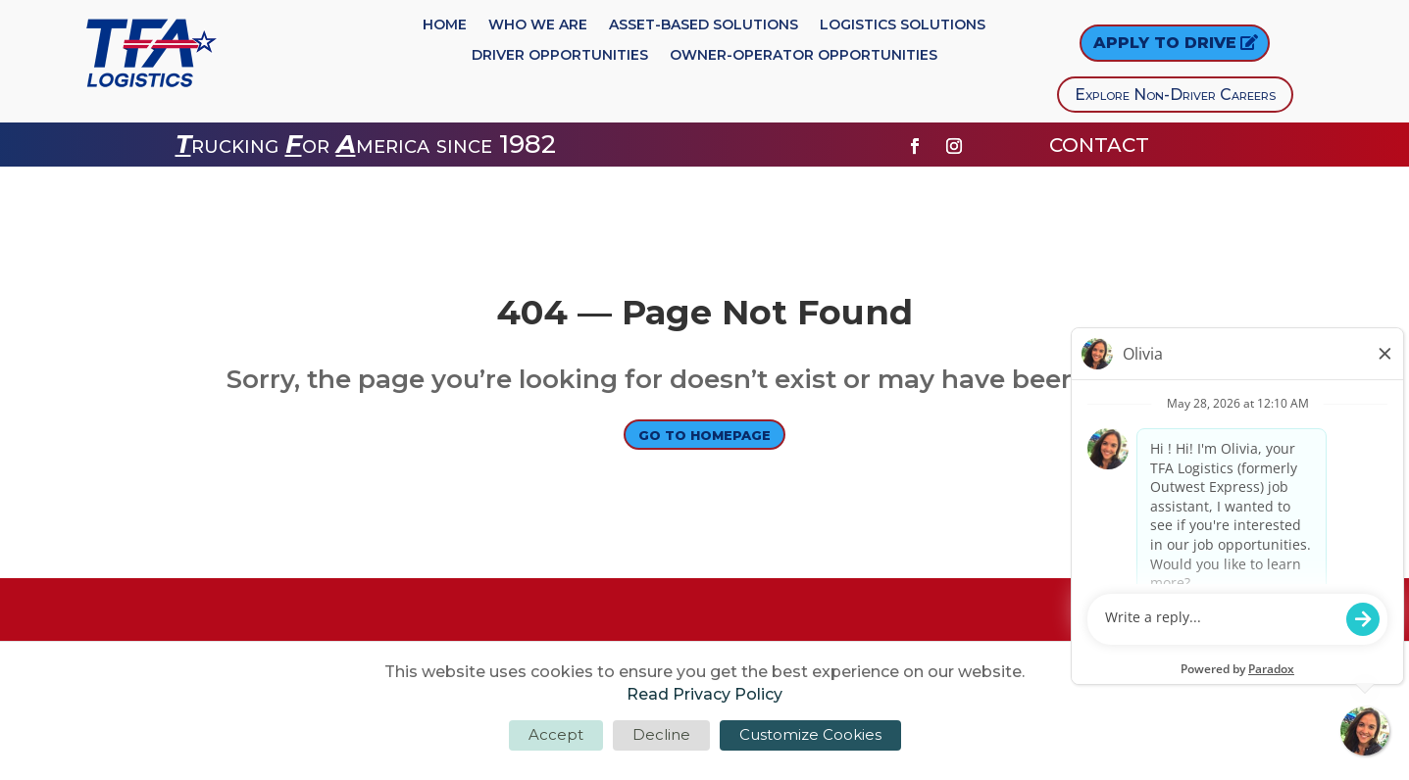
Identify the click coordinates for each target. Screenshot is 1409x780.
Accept (555, 734)
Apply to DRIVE (1164, 42)
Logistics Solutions (902, 25)
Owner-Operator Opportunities (803, 56)
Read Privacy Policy (704, 694)
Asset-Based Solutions (703, 25)
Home (445, 25)
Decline (661, 734)
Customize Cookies (810, 734)
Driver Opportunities (560, 56)
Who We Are (537, 25)
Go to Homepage (705, 437)
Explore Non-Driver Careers (1175, 94)
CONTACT (1101, 145)
